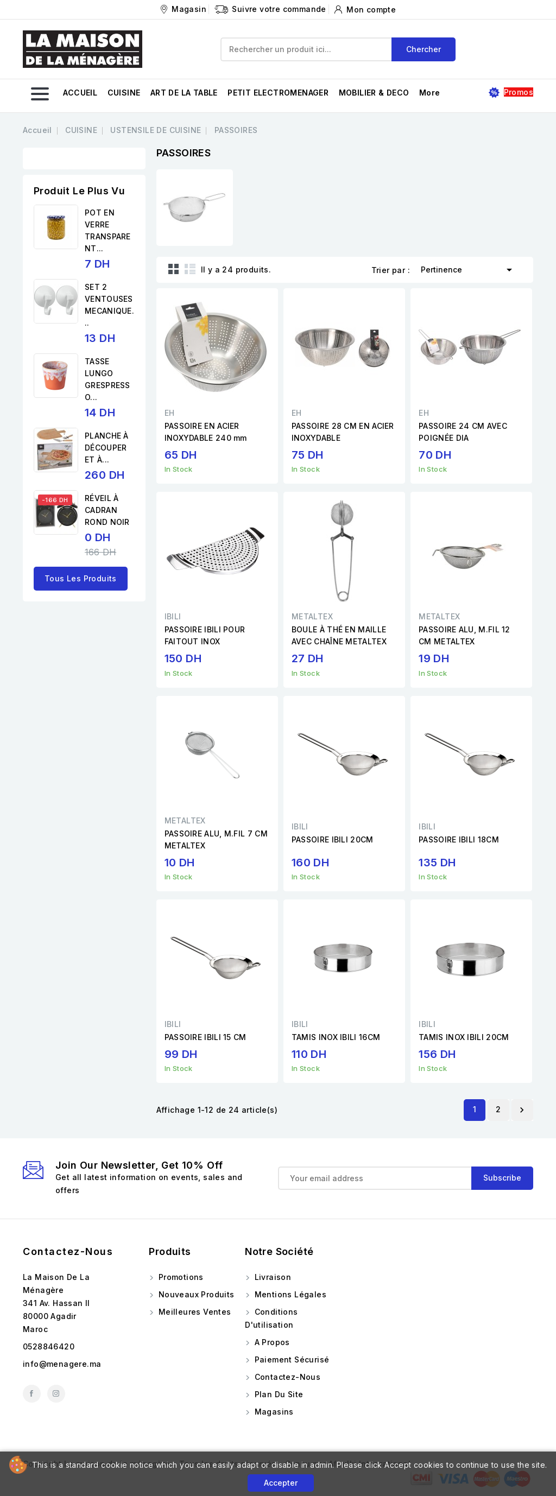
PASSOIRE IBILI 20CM (333, 839)
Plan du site (277, 1394)
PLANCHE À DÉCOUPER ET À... (107, 447)
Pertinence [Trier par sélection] (468, 268)
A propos (271, 1342)
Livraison (271, 1277)
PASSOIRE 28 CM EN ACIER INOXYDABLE (343, 431)
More (429, 92)
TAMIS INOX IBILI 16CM (336, 1037)
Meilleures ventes (193, 1311)
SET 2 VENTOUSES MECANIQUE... (109, 304)
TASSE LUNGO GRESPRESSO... (107, 379)
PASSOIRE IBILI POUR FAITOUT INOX (205, 635)
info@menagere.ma (62, 1363)
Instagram (56, 1394)
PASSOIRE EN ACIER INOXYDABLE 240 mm (206, 431)
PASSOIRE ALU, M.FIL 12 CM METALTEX (464, 635)
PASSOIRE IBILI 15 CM (206, 1037)
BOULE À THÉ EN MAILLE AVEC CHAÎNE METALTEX (339, 635)
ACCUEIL (80, 92)
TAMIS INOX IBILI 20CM (464, 1037)
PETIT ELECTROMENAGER (278, 92)
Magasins (273, 1411)
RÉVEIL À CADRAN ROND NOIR (107, 510)
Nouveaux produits (195, 1294)
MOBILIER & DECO (374, 92)
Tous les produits (81, 578)
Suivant (521, 1110)
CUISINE (124, 92)
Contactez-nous (68, 1251)
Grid (173, 268)
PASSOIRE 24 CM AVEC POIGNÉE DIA (463, 431)
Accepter (281, 1482)
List (190, 268)
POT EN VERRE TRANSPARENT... (108, 230)
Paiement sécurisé (290, 1359)
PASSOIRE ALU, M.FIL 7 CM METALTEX (216, 839)
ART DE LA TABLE (184, 92)
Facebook (32, 1394)
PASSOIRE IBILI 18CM (459, 839)
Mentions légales (289, 1294)
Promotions (179, 1277)
